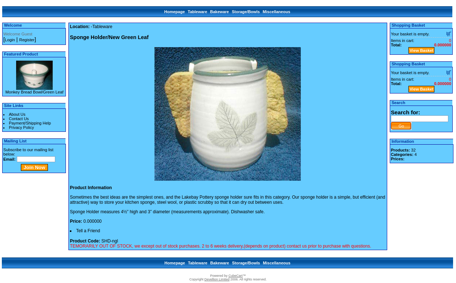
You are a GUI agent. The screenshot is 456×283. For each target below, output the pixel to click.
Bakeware (219, 11)
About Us (17, 114)
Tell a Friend (88, 230)
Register (27, 40)
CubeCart (235, 276)
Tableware (197, 11)
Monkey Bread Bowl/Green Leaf (34, 92)
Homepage (174, 11)
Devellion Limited (216, 279)
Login (10, 40)
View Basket (421, 50)
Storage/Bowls (245, 11)
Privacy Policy (21, 127)
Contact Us (19, 118)
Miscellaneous (276, 11)
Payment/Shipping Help (30, 123)
